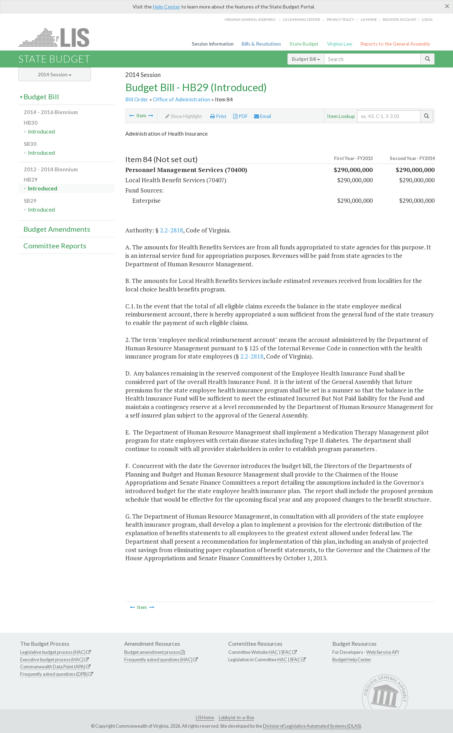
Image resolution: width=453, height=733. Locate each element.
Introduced (41, 131)
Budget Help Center (351, 659)
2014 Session (54, 74)
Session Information (213, 44)
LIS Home (205, 717)
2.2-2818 (171, 230)
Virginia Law (339, 44)
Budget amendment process (152, 652)
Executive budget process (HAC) (52, 659)
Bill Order (136, 99)
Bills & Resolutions (261, 44)
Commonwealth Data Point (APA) (52, 666)
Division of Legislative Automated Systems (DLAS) (312, 726)
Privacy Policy (340, 19)
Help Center (166, 7)
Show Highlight (183, 116)
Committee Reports (54, 245)
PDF (240, 116)
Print (218, 116)
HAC (273, 652)
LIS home (369, 19)
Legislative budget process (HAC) (53, 652)
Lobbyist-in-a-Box (236, 717)
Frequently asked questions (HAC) (158, 659)
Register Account (399, 19)
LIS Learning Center (301, 19)
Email (262, 116)
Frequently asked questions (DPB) (54, 674)
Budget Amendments (56, 229)
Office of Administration (181, 99)
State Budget (304, 44)
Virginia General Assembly (250, 19)
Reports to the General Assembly (395, 44)
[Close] (447, 6)
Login (427, 19)
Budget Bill (306, 59)
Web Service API (382, 652)
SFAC (286, 652)
